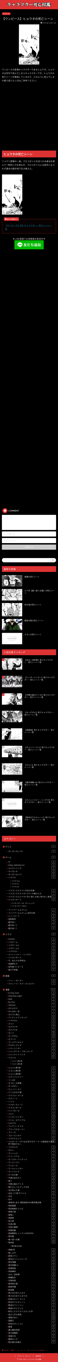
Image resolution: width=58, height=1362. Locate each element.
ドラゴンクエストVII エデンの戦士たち (31, 893)
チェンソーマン (31, 1089)
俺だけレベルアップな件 (31, 1187)
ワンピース (6, 14)
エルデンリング (31, 868)
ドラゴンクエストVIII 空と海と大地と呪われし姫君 (31, 896)
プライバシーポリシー (24, 1356)
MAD (31, 999)
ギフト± (31, 1039)
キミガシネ (31, 871)
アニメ (30, 846)
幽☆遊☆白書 (31, 1239)
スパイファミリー (31, 1077)
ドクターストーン (31, 1104)
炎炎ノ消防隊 (31, 1274)
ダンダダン (31, 1086)
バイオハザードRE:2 (19, 906)
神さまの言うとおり (31, 1293)
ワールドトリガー (31, 1168)
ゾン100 (31, 1080)
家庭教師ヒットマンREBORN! (31, 1233)
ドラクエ (31, 877)
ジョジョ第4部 (31, 1070)
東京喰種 (31, 1262)
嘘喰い (31, 1214)
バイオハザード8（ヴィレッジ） (23, 903)
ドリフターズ (31, 1110)
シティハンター (31, 1048)
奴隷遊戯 (31, 1230)
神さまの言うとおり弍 (31, 1296)
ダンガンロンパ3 (31, 851)
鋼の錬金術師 (31, 1330)
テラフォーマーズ (31, 1095)
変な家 (31, 1221)
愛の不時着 (31, 969)
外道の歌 (31, 1224)
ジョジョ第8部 (31, 1073)
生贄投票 (31, 1280)
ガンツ (31, 1033)
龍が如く (31, 922)
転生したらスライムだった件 (31, 1311)
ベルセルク (31, 1147)
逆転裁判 (31, 919)
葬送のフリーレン (31, 1305)
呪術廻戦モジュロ (31, 1208)
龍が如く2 (31, 925)
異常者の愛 (31, 1283)
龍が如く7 (31, 928)
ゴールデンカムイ (31, 1042)
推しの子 (31, 1252)
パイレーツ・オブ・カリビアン (31, 983)
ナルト (31, 1114)
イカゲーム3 (31, 948)
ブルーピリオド (31, 1135)
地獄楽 (31, 1217)
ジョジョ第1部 (16, 1061)
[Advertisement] (29, 117)
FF (31, 862)
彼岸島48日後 (16, 1246)
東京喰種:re (31, 1265)
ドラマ (30, 934)
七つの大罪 (31, 1174)
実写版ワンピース (31, 966)
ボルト (31, 1150)
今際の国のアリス (31, 1184)
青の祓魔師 (31, 1333)
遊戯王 (31, 1320)
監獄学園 (31, 1286)
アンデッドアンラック (31, 1017)
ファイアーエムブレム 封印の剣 (31, 913)
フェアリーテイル (31, 1126)
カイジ (31, 1023)
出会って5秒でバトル (31, 1193)
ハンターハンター (31, 1117)
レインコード (31, 916)
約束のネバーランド (31, 1299)
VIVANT (31, 939)
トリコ (31, 1101)
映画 (30, 975)
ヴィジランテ (31, 1171)
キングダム (31, 1036)
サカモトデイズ (31, 1045)
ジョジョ (31, 1057)
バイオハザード (31, 899)
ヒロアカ (31, 1123)
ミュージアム (31, 1156)
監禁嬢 (31, 1289)
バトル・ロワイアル (31, 1120)
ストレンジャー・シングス (31, 954)
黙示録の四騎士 (31, 1342)
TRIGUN (31, 1005)
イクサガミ (31, 951)
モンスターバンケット (31, 1159)
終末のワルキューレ (31, 1302)
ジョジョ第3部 (31, 1067)
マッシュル (31, 1153)
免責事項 (38, 1356)
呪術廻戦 (31, 1205)
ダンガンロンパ (31, 874)
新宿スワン (31, 1256)
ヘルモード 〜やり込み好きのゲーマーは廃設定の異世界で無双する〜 (31, 1142)
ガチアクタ (31, 1030)
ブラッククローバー (31, 1129)
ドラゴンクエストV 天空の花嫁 (31, 890)
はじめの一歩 (31, 1011)
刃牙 (31, 1196)
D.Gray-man (31, 993)
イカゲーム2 (31, 945)
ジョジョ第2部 (16, 1064)
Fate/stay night (31, 996)
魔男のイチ (31, 1339)
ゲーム (30, 857)
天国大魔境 (31, 1227)
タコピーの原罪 (31, 1083)
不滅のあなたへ (31, 1177)
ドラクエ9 (15, 887)
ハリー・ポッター (31, 980)
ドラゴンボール (31, 1107)
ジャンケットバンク (31, 1054)
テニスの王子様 (31, 1092)
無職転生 (31, 1277)
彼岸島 (31, 1242)
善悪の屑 (31, 1211)
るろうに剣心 (31, 1014)
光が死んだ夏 (31, 1190)
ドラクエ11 (15, 881)
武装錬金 (31, 1271)
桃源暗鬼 (31, 1268)
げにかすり (31, 1008)
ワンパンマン (31, 1162)
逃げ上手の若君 (31, 1314)
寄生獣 (31, 1236)
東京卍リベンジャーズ (31, 1259)
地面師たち (31, 963)
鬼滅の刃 (31, 1336)
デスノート (31, 1098)
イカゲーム (31, 942)
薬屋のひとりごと (31, 1308)
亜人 (31, 1180)
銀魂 (31, 1326)
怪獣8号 (31, 1249)
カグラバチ (31, 1026)
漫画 (30, 989)
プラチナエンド (31, 1138)
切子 (31, 1199)
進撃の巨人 (31, 1317)
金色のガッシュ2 (31, 1323)
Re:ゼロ (31, 1002)
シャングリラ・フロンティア (31, 1051)
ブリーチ (31, 1132)
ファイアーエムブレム (31, 909)
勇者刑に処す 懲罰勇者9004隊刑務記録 (31, 1202)
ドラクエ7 (15, 884)
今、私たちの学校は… (31, 960)
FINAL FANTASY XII (31, 865)
